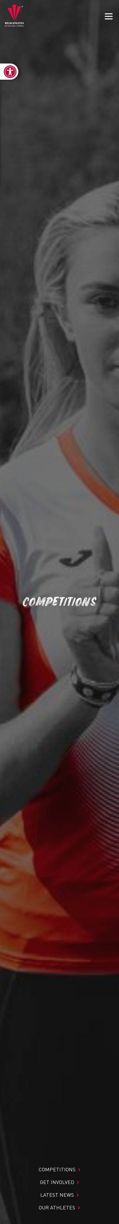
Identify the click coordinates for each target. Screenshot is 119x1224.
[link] (9, 71)
